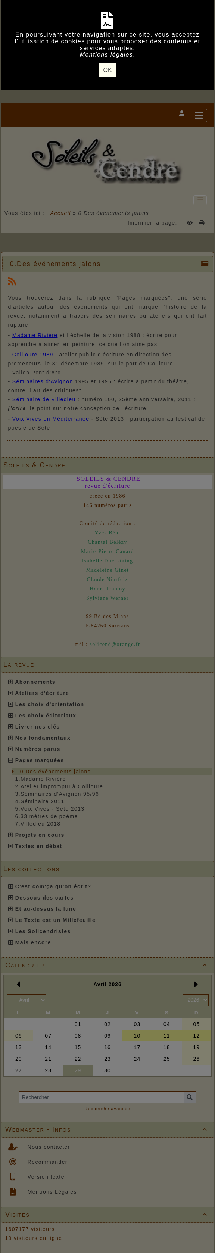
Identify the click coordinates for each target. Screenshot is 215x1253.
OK (107, 70)
